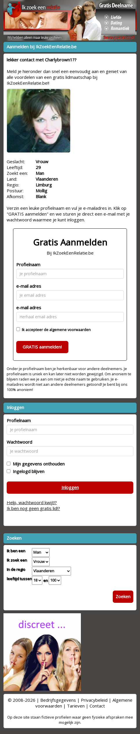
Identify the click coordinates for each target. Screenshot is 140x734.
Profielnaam (28, 264)
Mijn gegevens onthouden (37, 464)
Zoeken (123, 596)
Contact (97, 706)
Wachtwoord (19, 442)
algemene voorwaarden (70, 329)
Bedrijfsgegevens (58, 700)
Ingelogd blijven (27, 471)
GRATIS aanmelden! (42, 347)
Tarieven (76, 706)
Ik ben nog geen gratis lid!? (33, 508)
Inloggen (70, 487)
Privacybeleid (94, 700)
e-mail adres (28, 286)
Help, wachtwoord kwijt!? (32, 502)
